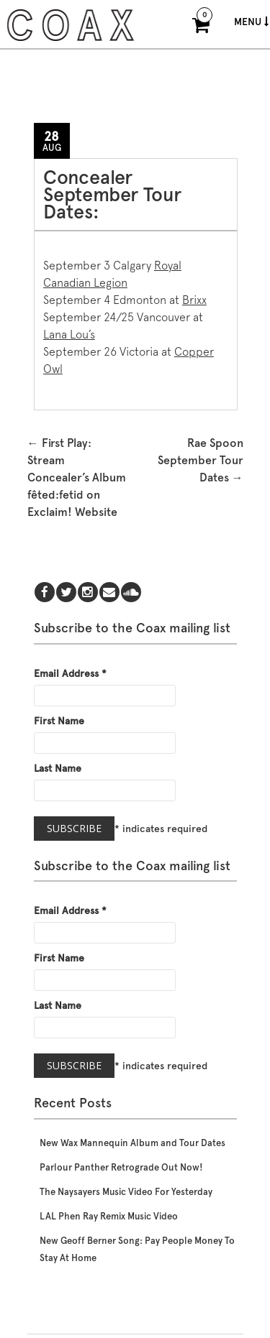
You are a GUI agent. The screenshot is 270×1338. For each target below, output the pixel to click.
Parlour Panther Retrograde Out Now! (121, 1167)
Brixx (194, 300)
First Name (59, 720)
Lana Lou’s (69, 334)
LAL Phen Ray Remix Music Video (109, 1216)
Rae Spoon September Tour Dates (200, 460)
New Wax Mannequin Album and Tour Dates (132, 1143)
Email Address (70, 673)
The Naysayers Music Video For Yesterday (126, 1191)
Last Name (57, 768)
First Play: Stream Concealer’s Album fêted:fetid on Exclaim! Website (76, 477)
